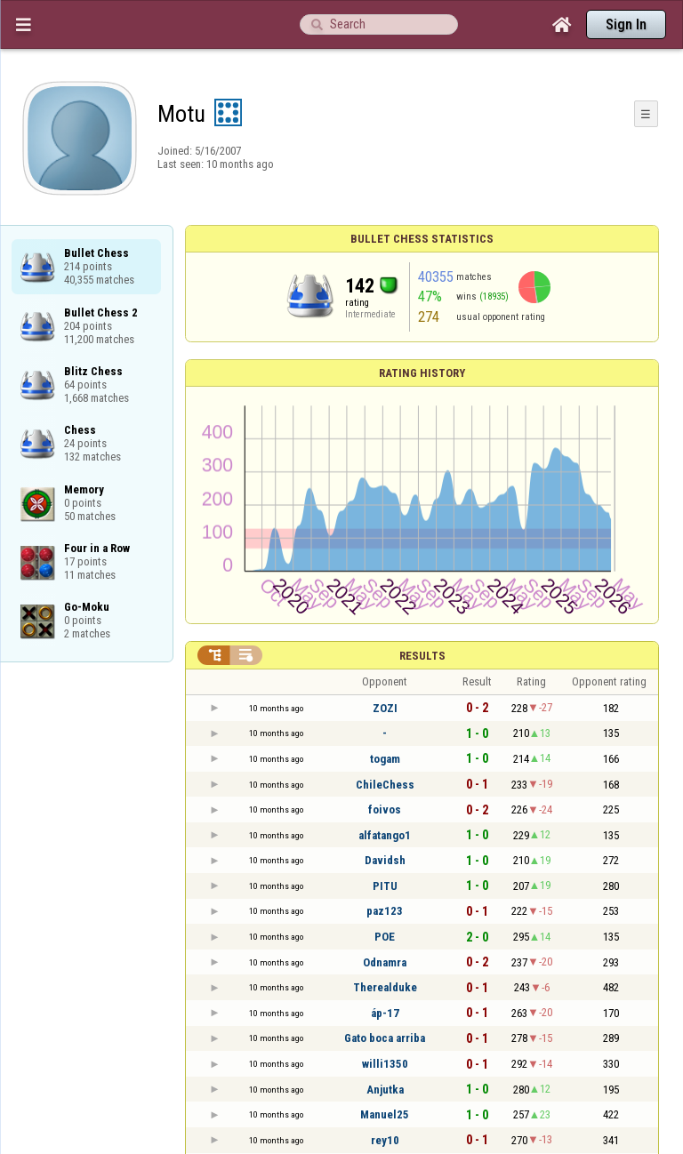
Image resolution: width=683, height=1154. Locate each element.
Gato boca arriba (384, 1038)
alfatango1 (384, 835)
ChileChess (385, 784)
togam (385, 758)
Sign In (626, 24)
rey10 (385, 1140)
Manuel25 (384, 1114)
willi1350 (385, 1063)
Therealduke (385, 987)
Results (422, 655)
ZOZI (385, 708)
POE (384, 936)
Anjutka (385, 1089)
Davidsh (385, 860)
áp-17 (385, 1013)
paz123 (384, 911)
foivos (384, 809)
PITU (385, 886)
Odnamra (384, 962)
